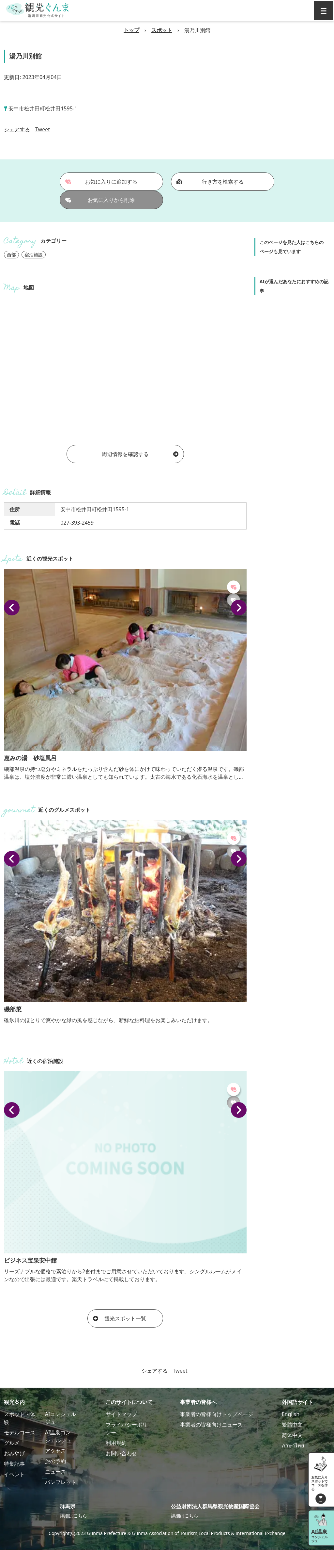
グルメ (12, 1442)
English (290, 1414)
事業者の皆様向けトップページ (216, 1414)
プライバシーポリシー (126, 1428)
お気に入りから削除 (100, 200)
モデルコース (19, 1432)
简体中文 (292, 1435)
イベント (14, 1474)
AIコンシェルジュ (60, 1418)
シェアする (17, 129)
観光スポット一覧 (119, 1318)
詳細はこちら (73, 1515)
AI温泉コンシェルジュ (58, 1436)
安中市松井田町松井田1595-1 (42, 108)
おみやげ (14, 1453)
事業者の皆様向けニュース (211, 1424)
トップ (131, 30)
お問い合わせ (121, 1453)
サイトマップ (121, 1414)
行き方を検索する (210, 182)
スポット (161, 30)
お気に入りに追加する (101, 182)
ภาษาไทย (293, 1445)
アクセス (55, 1450)
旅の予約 (55, 1461)
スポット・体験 (19, 1418)
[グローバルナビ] (323, 10)
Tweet (42, 129)
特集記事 (14, 1463)
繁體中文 (292, 1424)
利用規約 (116, 1442)
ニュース (55, 1471)
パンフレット (60, 1482)
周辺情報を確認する (140, 454)
